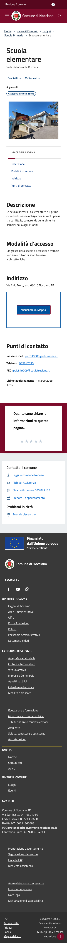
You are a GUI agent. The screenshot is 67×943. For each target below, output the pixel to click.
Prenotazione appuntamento (25, 848)
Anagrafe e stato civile (21, 658)
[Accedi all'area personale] (53, 4)
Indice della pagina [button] (23, 152)
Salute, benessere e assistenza (26, 733)
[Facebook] (8, 589)
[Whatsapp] (27, 589)
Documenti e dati (18, 640)
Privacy (8, 927)
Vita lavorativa (17, 670)
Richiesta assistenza (20, 866)
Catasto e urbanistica (21, 687)
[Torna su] (60, 936)
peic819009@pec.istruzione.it (31, 370)
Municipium (44, 932)
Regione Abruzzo (15, 4)
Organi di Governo (19, 606)
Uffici (11, 617)
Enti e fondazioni (18, 623)
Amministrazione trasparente (26, 883)
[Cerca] (59, 16)
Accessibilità (11, 923)
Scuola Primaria (13, 35)
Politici (12, 629)
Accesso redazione (53, 934)
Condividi (15, 78)
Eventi (12, 790)
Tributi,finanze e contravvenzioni (28, 722)
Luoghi (47, 31)
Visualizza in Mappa (33, 310)
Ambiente (14, 728)
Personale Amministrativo (24, 635)
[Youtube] (17, 589)
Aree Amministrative (21, 612)
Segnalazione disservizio (23, 854)
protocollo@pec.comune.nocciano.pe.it (32, 827)
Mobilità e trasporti (19, 693)
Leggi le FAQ (15, 860)
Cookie (8, 932)
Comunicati (15, 762)
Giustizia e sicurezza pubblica (26, 716)
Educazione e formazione (23, 710)
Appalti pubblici (17, 681)
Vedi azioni (33, 78)
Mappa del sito (12, 936)
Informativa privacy (20, 889)
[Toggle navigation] (7, 15)
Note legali (14, 895)
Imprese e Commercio (21, 675)
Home (7, 31)
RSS (6, 919)
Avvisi (12, 768)
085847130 (26, 363)
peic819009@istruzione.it (41, 356)
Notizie (12, 757)
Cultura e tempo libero (21, 664)
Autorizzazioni (17, 739)
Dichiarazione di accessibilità (25, 900)
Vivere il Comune (27, 31)
